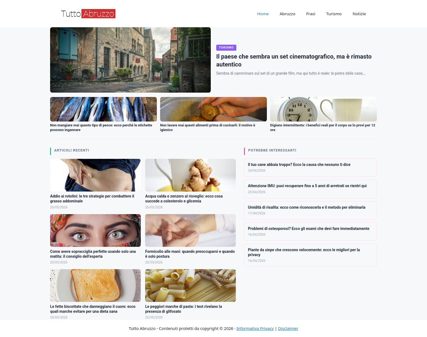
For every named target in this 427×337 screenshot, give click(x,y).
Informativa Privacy (255, 328)
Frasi (310, 13)
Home (263, 13)
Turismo (334, 13)
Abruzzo (287, 13)
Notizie (359, 13)
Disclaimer (288, 328)
